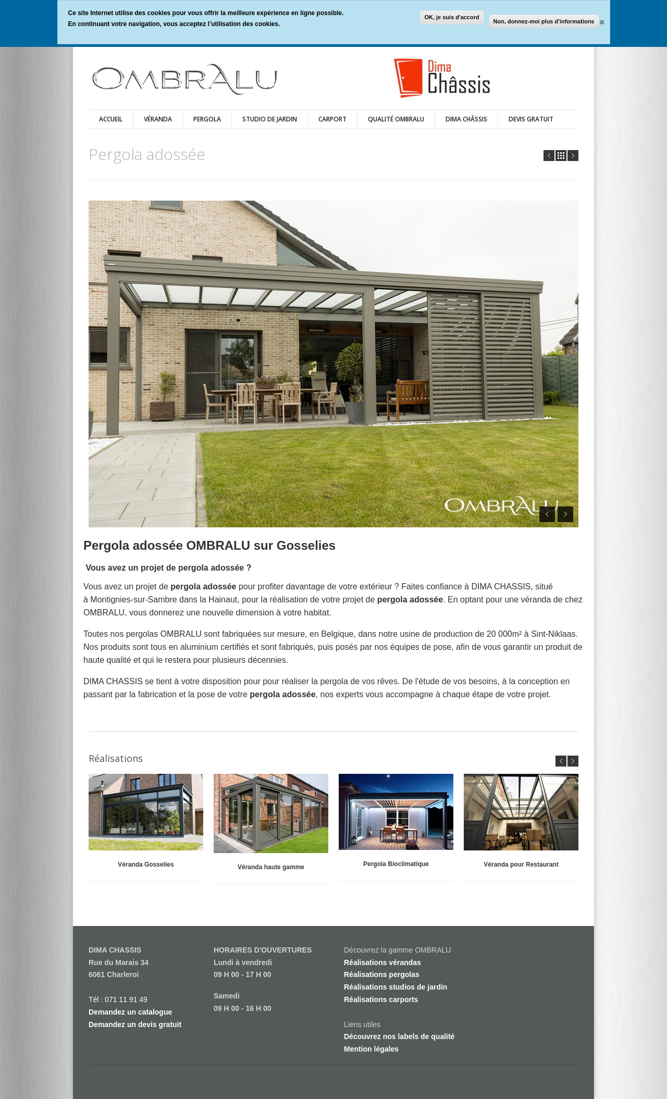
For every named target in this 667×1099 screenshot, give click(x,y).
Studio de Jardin (269, 119)
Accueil (110, 119)
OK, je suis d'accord (451, 17)
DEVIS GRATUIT (531, 119)
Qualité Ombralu (396, 119)
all (560, 155)
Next (572, 155)
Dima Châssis (466, 119)
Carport (332, 119)
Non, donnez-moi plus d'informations (544, 21)
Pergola (207, 119)
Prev (549, 155)
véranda (158, 119)
